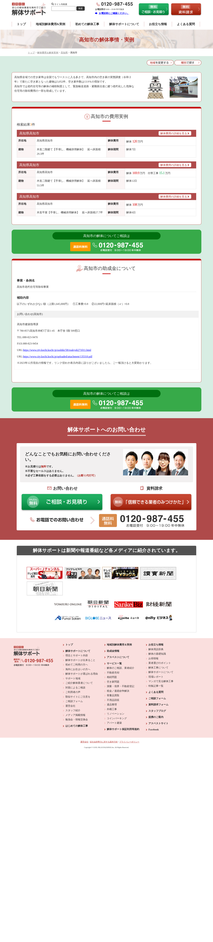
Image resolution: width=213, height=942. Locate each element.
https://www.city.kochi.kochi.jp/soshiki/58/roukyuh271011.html (57, 350)
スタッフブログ (157, 692)
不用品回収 (113, 681)
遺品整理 (112, 685)
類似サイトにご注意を (77, 677)
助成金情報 (113, 632)
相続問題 (112, 658)
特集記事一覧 (155, 667)
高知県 (64, 52)
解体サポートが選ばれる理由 (81, 655)
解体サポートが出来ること (80, 641)
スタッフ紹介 (72, 691)
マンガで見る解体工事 (160, 662)
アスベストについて (118, 638)
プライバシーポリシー (129, 723)
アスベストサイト (158, 704)
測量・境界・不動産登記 (120, 667)
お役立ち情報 (158, 24)
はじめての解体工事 (76, 707)
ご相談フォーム (74, 682)
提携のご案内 (155, 698)
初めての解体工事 (87, 24)
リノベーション (115, 695)
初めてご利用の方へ (76, 645)
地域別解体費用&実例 (50, 24)
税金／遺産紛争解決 (118, 672)
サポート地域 (72, 659)
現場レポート (155, 657)
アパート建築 (114, 704)
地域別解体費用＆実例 (119, 626)
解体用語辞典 (155, 630)
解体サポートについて (124, 24)
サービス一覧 (114, 644)
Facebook (153, 710)
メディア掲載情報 (75, 696)
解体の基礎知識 (157, 635)
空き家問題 (113, 662)
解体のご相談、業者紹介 (120, 649)
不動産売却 (113, 653)
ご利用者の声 (72, 673)
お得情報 (153, 639)
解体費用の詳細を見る (174, 133)
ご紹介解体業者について (79, 664)
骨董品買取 (113, 676)
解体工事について (158, 648)
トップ (21, 24)
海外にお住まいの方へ (77, 650)
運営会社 (70, 687)
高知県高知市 (29, 133)
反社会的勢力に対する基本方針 (104, 723)
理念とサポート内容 (76, 636)
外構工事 (112, 690)
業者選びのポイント (159, 644)
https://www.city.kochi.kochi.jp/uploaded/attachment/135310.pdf (57, 356)
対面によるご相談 (75, 668)
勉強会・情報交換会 (76, 700)
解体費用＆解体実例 (47, 52)
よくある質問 (186, 24)
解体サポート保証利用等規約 (123, 710)
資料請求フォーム (158, 685)
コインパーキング (117, 699)
